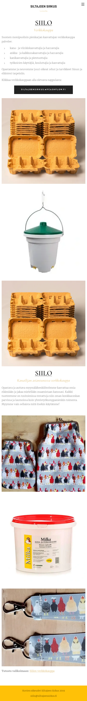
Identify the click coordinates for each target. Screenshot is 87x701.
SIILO (43, 23)
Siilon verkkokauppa (42, 670)
